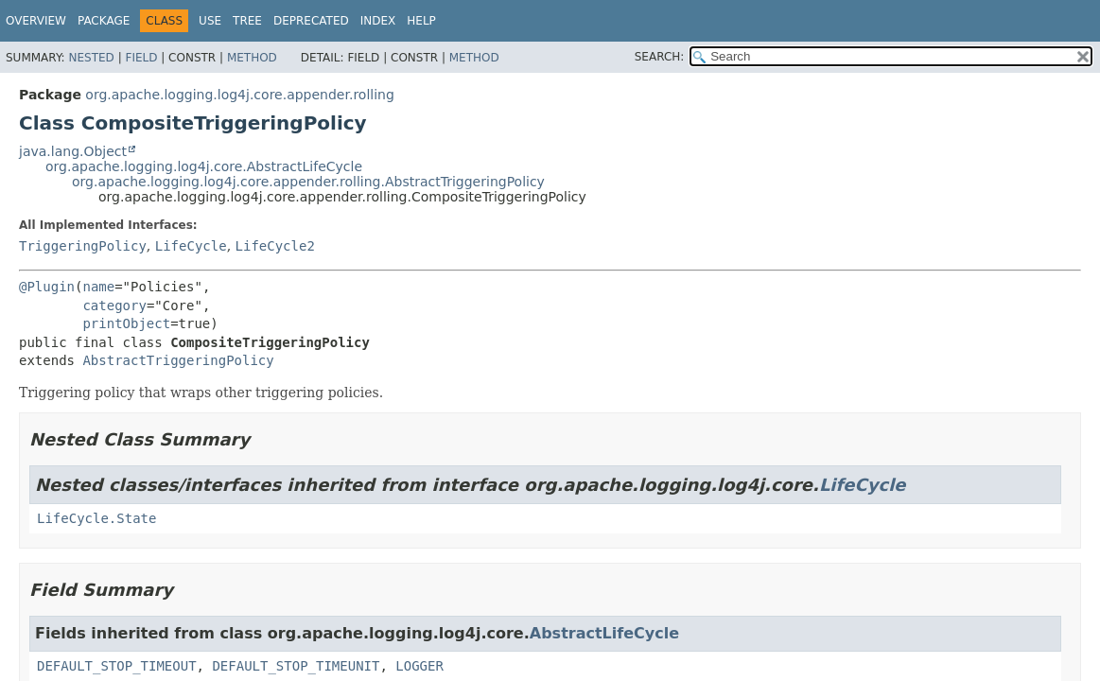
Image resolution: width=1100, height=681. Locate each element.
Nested (90, 57)
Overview (36, 20)
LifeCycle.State (96, 518)
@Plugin (47, 286)
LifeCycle (191, 245)
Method (252, 57)
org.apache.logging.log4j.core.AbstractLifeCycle (203, 166)
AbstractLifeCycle (604, 633)
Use (210, 20)
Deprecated (311, 20)
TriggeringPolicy (83, 245)
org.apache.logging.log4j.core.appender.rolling (239, 94)
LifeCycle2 (275, 245)
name (98, 286)
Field (141, 57)
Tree (247, 20)
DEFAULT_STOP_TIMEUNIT (295, 665)
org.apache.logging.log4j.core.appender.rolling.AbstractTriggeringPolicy (308, 181)
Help (421, 20)
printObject (126, 323)
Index (378, 20)
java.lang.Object (73, 151)
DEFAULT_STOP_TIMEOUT (117, 665)
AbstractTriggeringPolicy (177, 360)
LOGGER (419, 665)
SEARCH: (660, 56)
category (114, 305)
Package (104, 20)
